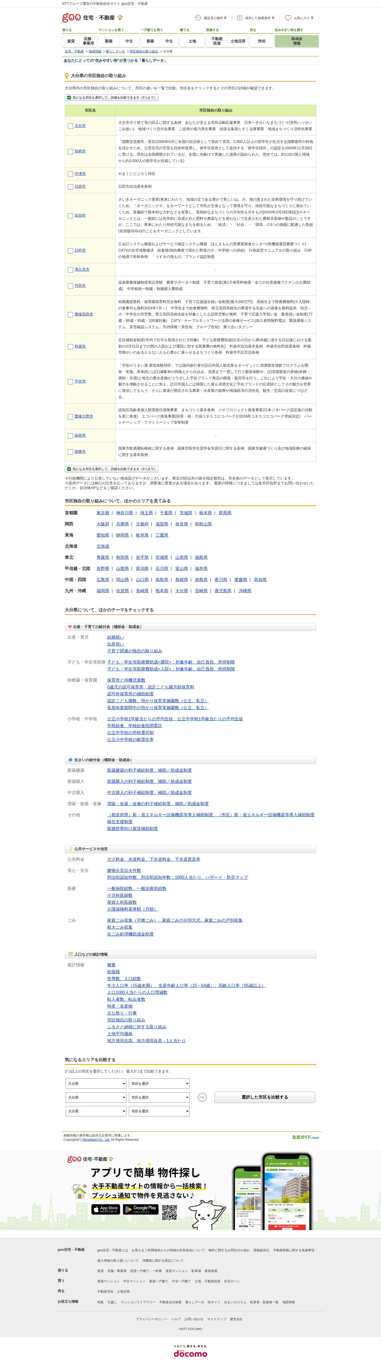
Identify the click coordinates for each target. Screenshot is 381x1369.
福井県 (201, 568)
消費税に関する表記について (163, 1260)
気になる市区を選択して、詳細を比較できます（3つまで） (111, 97)
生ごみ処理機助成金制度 (130, 934)
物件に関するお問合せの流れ (229, 1250)
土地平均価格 (120, 1034)
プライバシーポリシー (151, 1319)
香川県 (221, 579)
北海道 (103, 546)
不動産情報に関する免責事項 (293, 1250)
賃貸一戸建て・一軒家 (146, 1271)
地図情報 (288, 1302)
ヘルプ (176, 1319)
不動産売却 (105, 1291)
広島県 (103, 579)
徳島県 (201, 579)
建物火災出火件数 (124, 870)
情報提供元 (261, 1250)
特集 (100, 1302)
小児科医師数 (120, 895)
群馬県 (225, 513)
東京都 (103, 513)
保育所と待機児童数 (126, 680)
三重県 (162, 535)
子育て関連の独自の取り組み (134, 651)
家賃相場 (211, 1271)
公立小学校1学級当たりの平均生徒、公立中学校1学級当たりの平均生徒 (175, 719)
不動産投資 (212, 1281)
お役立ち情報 (68, 1302)
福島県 (201, 557)
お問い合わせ (193, 1319)
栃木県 (205, 513)
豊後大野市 (84, 416)
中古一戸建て (181, 1281)
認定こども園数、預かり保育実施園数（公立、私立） (158, 701)
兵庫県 (122, 524)
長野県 (103, 568)
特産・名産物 (120, 1006)
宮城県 (162, 557)
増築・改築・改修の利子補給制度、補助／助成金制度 (158, 803)
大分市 (80, 126)
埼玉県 (146, 513)
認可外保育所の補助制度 (130, 694)
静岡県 (122, 535)
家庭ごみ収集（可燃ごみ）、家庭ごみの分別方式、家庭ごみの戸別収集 (175, 920)
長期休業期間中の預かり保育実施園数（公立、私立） (158, 707)
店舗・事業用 (116, 1271)
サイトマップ (216, 1319)
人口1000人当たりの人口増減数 (137, 992)
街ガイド (214, 1302)
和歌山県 (203, 524)
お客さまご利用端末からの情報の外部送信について (168, 1250)
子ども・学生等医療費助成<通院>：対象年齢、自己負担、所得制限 (171, 662)
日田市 (80, 186)
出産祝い (115, 644)
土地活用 (123, 1291)
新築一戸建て (158, 1281)
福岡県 (103, 591)
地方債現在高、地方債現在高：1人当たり (146, 1040)
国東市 (80, 451)
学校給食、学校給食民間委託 (134, 725)
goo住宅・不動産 (71, 1250)
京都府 (142, 524)
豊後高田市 (84, 314)
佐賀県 (122, 591)
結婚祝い (115, 637)
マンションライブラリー (138, 1302)
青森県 (103, 557)
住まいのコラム (235, 1302)
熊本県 (162, 591)
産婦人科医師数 (122, 902)
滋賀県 (162, 524)
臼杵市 (80, 250)
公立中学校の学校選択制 (130, 732)
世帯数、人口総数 (124, 978)
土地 (198, 1281)
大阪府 (103, 524)
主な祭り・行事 (122, 1013)
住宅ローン (232, 1281)
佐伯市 (80, 215)
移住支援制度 (120, 821)
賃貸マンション (177, 1271)
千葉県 (166, 513)
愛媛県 (240, 579)
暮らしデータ (194, 1302)
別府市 (80, 151)
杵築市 (80, 346)
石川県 (162, 568)
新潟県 (142, 568)
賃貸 (100, 1271)
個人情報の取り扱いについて (118, 1260)
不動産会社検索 (170, 1302)
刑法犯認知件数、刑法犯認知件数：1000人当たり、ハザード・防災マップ (177, 877)
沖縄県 (245, 591)
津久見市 (82, 269)
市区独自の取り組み (126, 1020)
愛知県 (103, 535)
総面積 (113, 971)
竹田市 (80, 285)
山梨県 (122, 568)
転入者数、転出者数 (126, 999)
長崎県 (142, 591)
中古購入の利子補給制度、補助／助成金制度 (149, 792)
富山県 (181, 568)
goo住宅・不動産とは (112, 1250)
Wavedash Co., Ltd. (96, 1140)
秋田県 (122, 557)
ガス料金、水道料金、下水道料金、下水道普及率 (153, 859)
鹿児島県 (223, 591)
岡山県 (122, 579)
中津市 (80, 174)
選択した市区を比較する (265, 1097)
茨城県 (186, 513)
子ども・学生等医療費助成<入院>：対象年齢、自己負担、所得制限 (171, 669)
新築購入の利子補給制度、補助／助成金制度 (149, 781)
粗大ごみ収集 (120, 927)
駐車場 (196, 1271)
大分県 (181, 591)
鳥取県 (162, 579)
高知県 (260, 579)
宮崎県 (201, 591)
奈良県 (181, 524)
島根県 (181, 579)
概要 (111, 965)
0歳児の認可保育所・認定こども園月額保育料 (150, 687)
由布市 (80, 435)
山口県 (142, 579)
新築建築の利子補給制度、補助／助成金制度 (149, 770)
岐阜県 (142, 535)
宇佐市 (80, 381)
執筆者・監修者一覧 (264, 1302)
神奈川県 (124, 513)
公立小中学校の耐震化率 (130, 739)
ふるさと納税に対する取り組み (136, 1027)
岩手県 (142, 557)
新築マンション (108, 1281)
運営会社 (236, 1319)
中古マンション (134, 1281)
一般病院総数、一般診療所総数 (136, 888)
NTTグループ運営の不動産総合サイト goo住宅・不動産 (105, 4)
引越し (112, 1302)
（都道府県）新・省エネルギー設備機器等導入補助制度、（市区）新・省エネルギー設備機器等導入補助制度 (211, 815)
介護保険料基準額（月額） (132, 909)
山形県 (181, 557)
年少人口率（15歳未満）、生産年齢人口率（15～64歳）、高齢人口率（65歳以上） (186, 985)
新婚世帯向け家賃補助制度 (132, 828)
